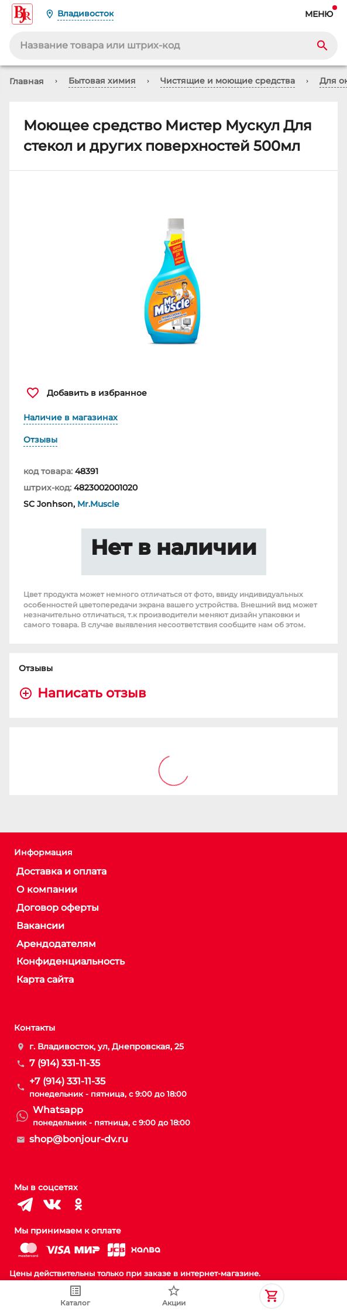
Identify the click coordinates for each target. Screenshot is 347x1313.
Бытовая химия (102, 80)
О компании (46, 889)
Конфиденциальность (70, 961)
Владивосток (85, 13)
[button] (173, 272)
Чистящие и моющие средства (227, 80)
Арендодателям (56, 943)
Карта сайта (45, 979)
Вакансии (40, 925)
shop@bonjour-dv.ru (78, 1139)
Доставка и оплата (61, 871)
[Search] (322, 46)
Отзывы (40, 439)
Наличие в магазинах (70, 417)
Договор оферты (57, 907)
